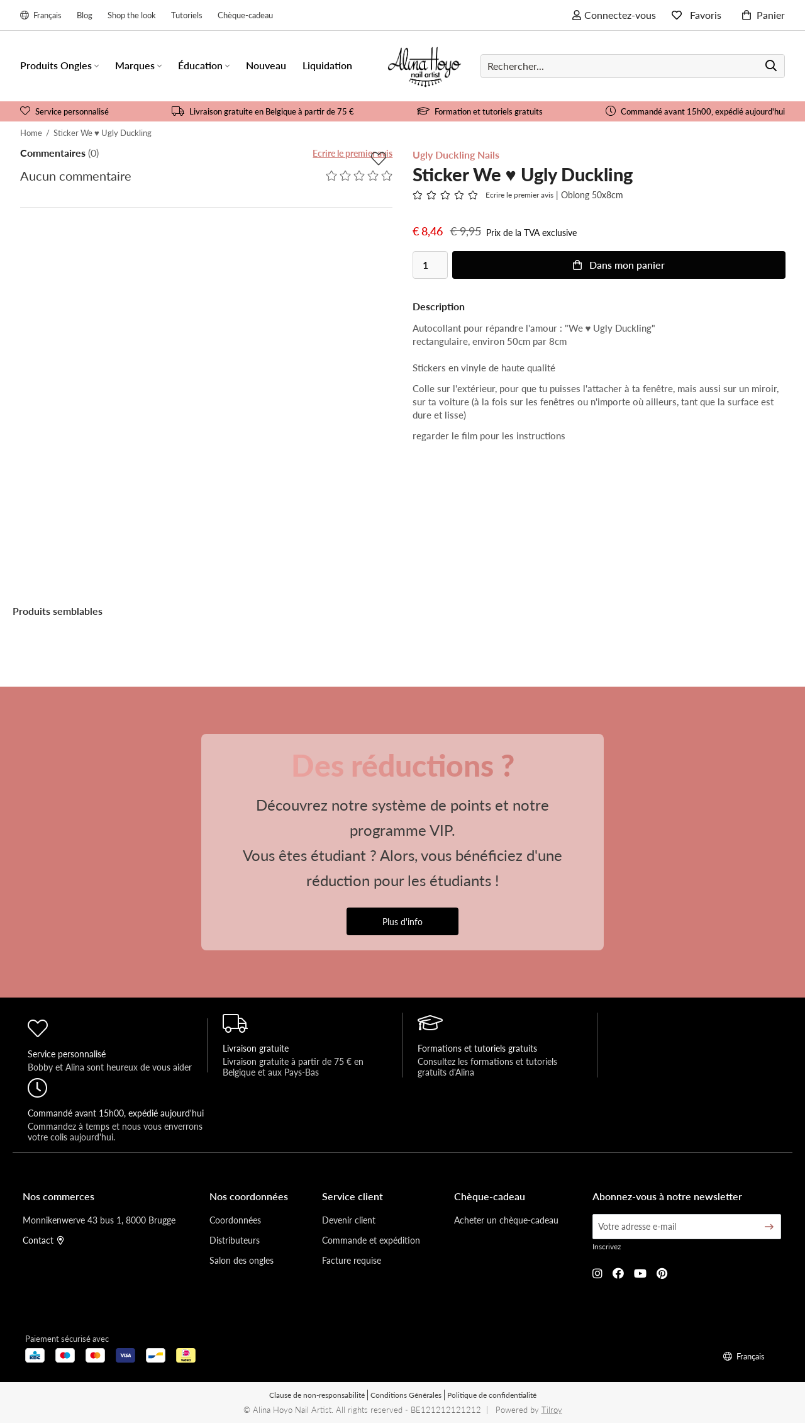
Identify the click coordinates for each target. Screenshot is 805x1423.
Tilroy (551, 1409)
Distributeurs (234, 1240)
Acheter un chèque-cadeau (506, 1219)
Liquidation (327, 65)
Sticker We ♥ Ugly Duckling (102, 132)
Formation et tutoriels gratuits (480, 111)
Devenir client (348, 1219)
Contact (43, 1240)
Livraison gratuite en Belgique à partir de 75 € (263, 111)
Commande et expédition (371, 1240)
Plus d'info (402, 921)
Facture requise (351, 1260)
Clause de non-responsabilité (317, 1395)
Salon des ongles (241, 1260)
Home (31, 132)
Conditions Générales (405, 1395)
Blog (84, 15)
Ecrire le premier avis (352, 153)
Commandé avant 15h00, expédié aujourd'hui (695, 111)
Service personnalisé (64, 111)
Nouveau (266, 65)
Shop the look (132, 15)
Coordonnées (235, 1219)
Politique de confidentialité (491, 1395)
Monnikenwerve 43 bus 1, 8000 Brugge (99, 1219)
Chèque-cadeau (245, 15)
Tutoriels (187, 15)
